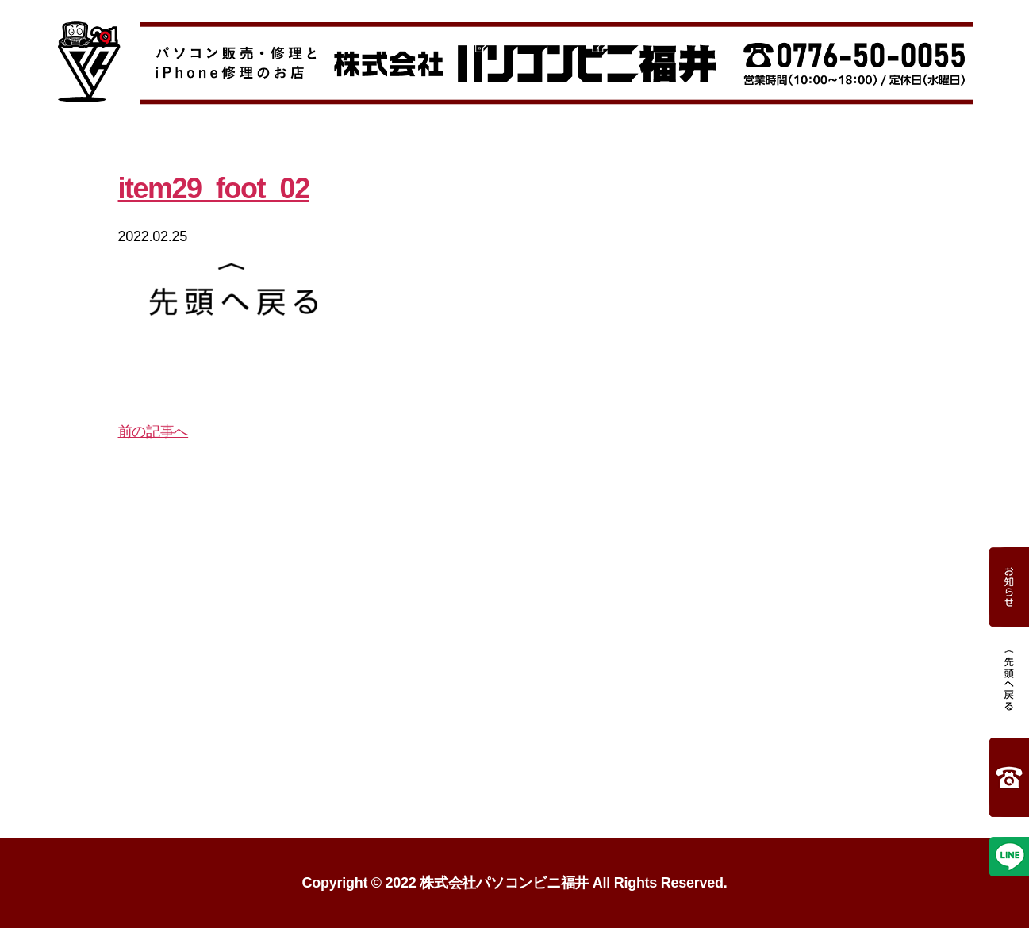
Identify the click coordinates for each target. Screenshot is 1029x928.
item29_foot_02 (213, 188)
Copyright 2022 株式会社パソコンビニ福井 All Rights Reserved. (515, 883)
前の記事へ (153, 431)
